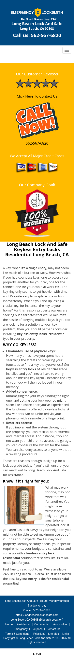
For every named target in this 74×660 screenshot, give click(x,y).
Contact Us (53, 629)
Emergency (20, 629)
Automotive (60, 624)
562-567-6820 (46, 35)
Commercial (41, 624)
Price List (39, 633)
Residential (23, 624)
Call (37, 654)
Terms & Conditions (17, 633)
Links (65, 633)
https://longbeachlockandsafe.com (37, 615)
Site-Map (53, 633)
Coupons (37, 629)
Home (9, 624)
